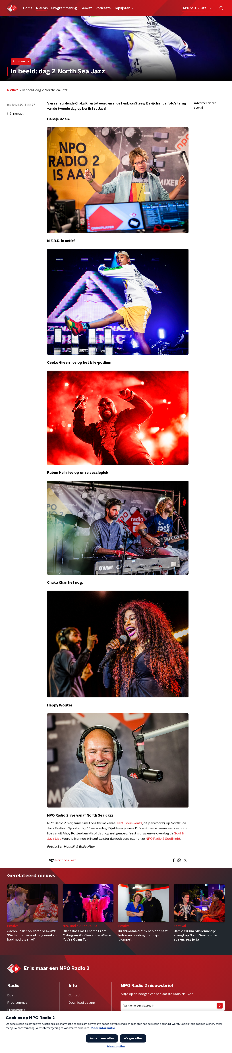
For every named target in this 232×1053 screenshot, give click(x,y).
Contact (75, 995)
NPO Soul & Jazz (197, 8)
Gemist (86, 8)
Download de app (82, 1002)
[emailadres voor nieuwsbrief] (173, 1006)
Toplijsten (123, 8)
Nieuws (42, 8)
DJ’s (10, 995)
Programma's (17, 1002)
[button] (221, 8)
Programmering (64, 8)
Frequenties (16, 1010)
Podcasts (103, 8)
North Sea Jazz (65, 860)
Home (27, 8)
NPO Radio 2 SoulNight (163, 838)
